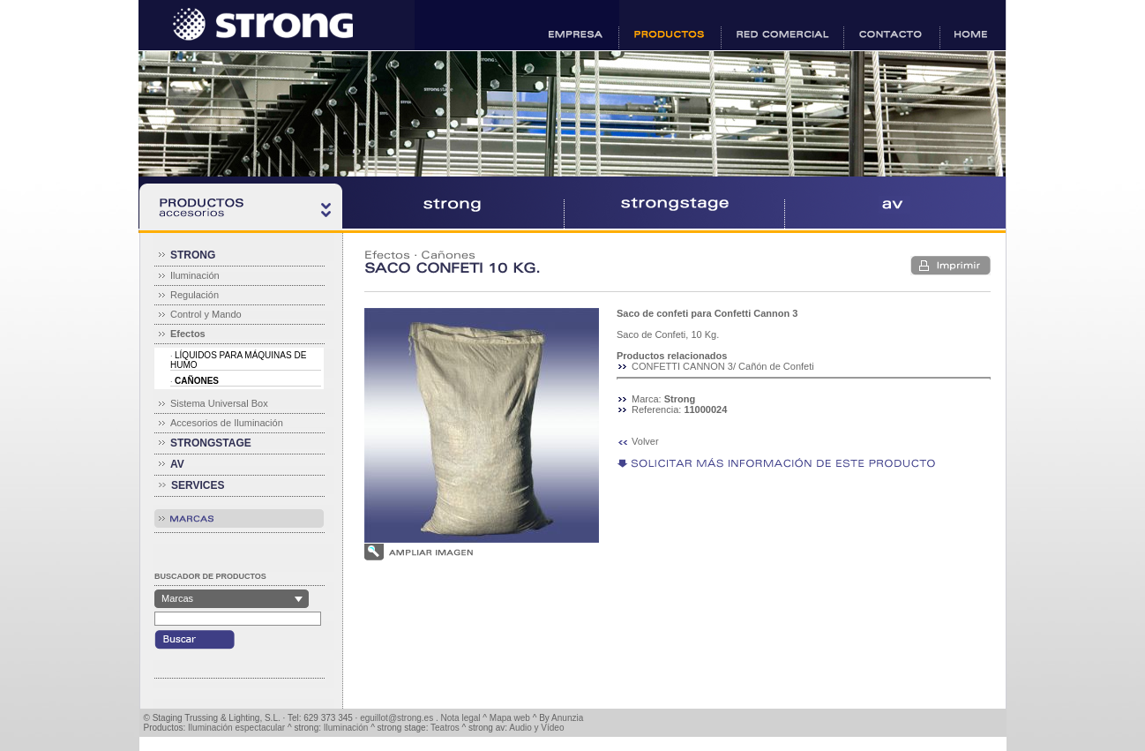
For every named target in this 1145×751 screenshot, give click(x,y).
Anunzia (567, 718)
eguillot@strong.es (396, 718)
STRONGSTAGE (210, 443)
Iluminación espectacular (236, 727)
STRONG (192, 255)
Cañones (448, 254)
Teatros (445, 727)
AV (177, 464)
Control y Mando (206, 314)
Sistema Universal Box (219, 403)
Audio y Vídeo (536, 727)
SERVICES (197, 485)
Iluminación (195, 275)
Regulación (194, 294)
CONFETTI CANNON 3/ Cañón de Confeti (723, 366)
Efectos (387, 254)
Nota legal (461, 718)
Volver (645, 441)
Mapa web (510, 718)
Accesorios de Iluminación (226, 422)
